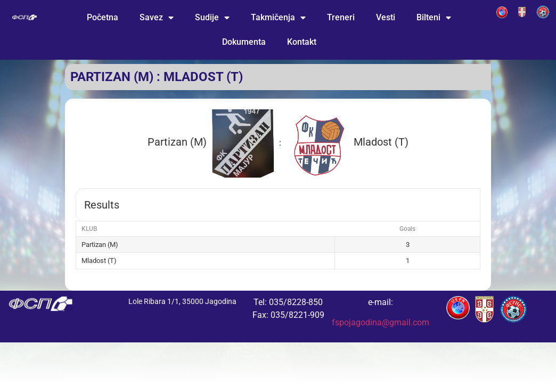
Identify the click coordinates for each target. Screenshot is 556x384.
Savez (157, 17)
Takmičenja (278, 17)
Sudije (212, 17)
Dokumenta (244, 42)
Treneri (341, 17)
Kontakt (301, 42)
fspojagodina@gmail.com (380, 322)
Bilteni (433, 17)
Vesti (385, 17)
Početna (102, 17)
